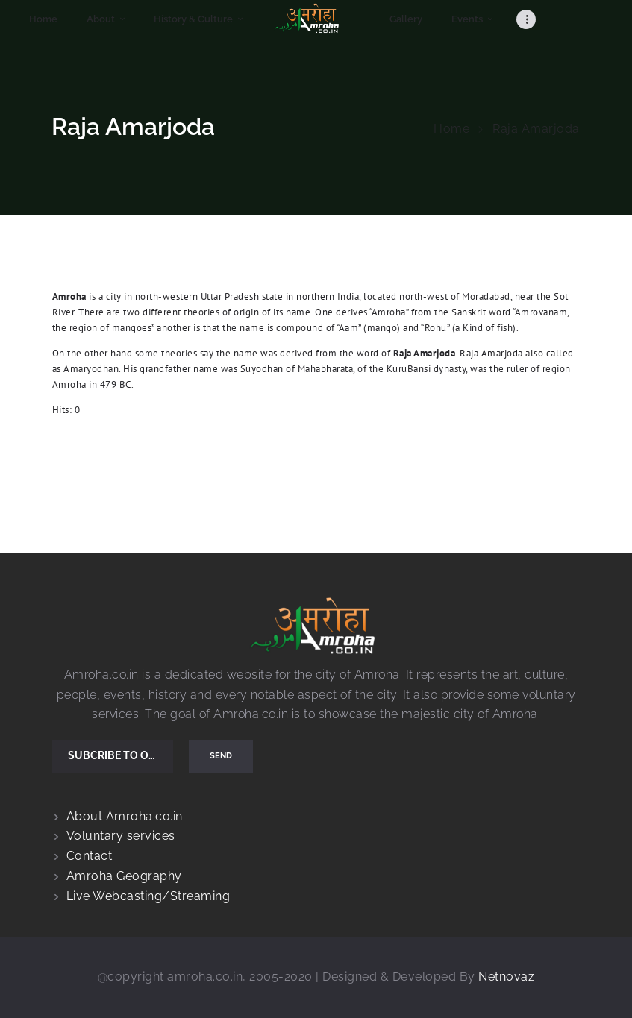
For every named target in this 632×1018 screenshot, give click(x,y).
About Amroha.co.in (124, 816)
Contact (89, 856)
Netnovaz (506, 977)
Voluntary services (120, 836)
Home (451, 129)
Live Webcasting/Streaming (148, 896)
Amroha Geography (124, 876)
